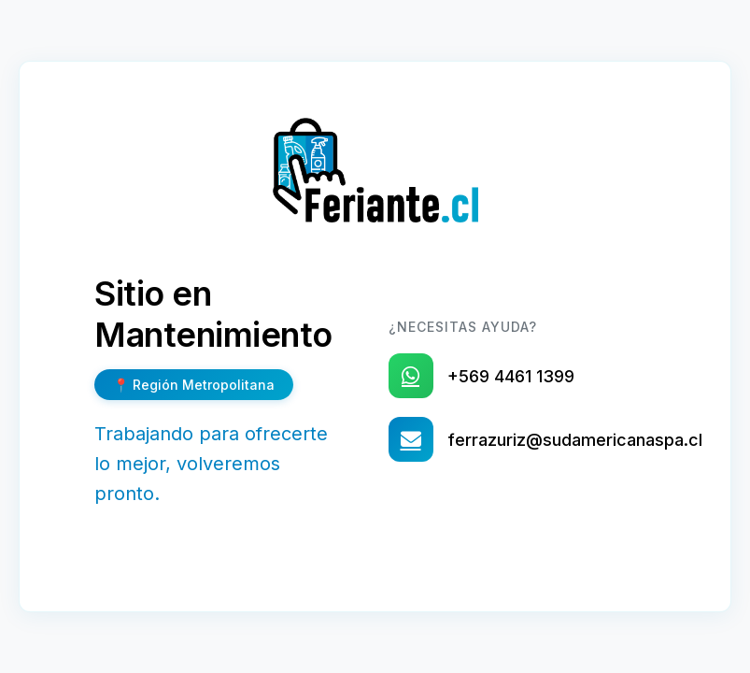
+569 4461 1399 (510, 376)
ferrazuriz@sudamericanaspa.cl (574, 440)
